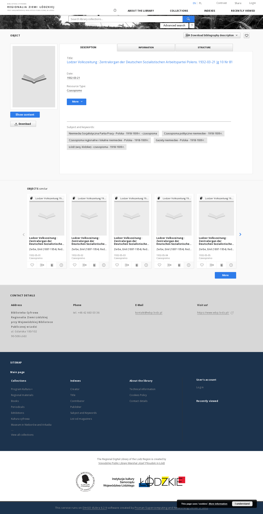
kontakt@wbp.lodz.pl (148, 312)
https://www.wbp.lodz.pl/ (213, 312)
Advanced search (174, 25)
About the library (141, 10)
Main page (17, 372)
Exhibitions (17, 413)
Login (252, 3)
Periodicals (17, 407)
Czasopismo (74, 90)
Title (72, 395)
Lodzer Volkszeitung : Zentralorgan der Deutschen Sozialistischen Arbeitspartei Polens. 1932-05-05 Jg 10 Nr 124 (216, 240)
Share (238, 3)
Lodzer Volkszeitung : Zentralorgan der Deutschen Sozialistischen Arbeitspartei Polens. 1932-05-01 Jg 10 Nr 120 (46, 240)
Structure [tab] (204, 47)
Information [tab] (146, 47)
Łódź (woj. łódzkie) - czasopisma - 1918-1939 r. (96, 147)
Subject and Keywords (83, 413)
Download (22, 124)
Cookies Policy (138, 395)
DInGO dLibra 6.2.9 (95, 508)
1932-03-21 (73, 78)
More (225, 275)
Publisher (75, 407)
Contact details (138, 401)
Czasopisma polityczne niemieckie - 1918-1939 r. (193, 133)
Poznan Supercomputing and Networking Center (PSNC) (171, 508)
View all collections (22, 434)
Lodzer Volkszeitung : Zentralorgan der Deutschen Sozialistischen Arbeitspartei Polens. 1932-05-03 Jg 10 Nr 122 (131, 240)
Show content (25, 114)
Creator (75, 389)
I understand (242, 503)
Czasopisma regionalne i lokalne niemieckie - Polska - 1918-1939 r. (109, 140)
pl (200, 3)
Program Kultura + (22, 389)
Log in (200, 387)
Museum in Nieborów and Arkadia (31, 424)
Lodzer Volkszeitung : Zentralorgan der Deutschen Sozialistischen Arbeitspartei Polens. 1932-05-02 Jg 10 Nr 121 (89, 240)
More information (218, 504)
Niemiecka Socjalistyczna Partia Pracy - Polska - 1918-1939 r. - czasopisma (113, 133)
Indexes (209, 10)
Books (15, 401)
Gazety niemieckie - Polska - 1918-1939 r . (180, 140)
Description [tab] (88, 47)
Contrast (221, 3)
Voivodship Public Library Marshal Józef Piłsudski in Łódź (131, 463)
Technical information (142, 389)
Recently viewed (243, 10)
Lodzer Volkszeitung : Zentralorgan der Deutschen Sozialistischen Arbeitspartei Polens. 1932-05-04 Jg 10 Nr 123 (173, 240)
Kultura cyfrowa (20, 419)
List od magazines (81, 419)
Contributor (77, 401)
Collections (179, 10)
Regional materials (22, 395)
